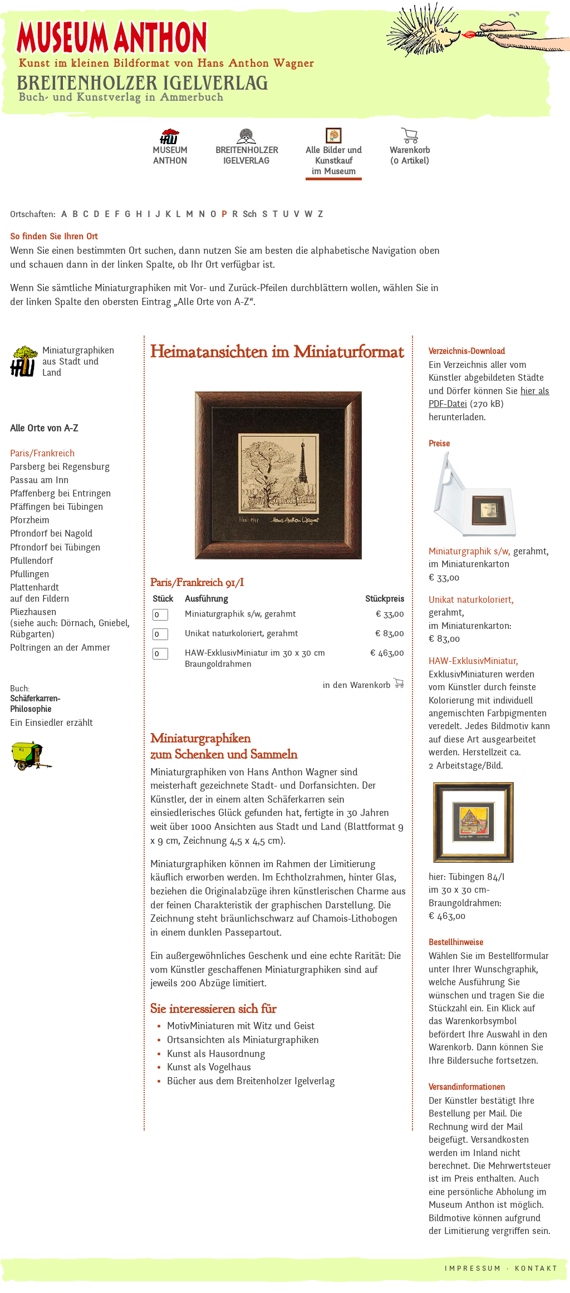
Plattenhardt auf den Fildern (39, 593)
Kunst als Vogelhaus (209, 1067)
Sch (250, 214)
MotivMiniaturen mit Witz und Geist (241, 1026)
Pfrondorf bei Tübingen (55, 548)
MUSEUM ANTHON (170, 151)
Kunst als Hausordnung (216, 1054)
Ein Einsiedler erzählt (51, 723)
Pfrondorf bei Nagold (51, 534)
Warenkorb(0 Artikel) (410, 151)
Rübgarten (30, 635)
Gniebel (113, 623)
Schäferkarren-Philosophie (35, 704)
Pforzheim (30, 520)
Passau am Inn (39, 480)
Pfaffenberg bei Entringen (60, 494)
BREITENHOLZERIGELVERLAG (246, 151)
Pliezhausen (33, 612)
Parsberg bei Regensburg (60, 467)
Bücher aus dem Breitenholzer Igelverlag (251, 1081)
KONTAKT (537, 1269)
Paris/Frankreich (42, 454)
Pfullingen (29, 574)
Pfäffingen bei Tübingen (56, 507)
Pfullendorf (31, 561)
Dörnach (77, 623)
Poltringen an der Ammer (60, 648)
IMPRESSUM (473, 1269)
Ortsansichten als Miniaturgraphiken (243, 1040)
